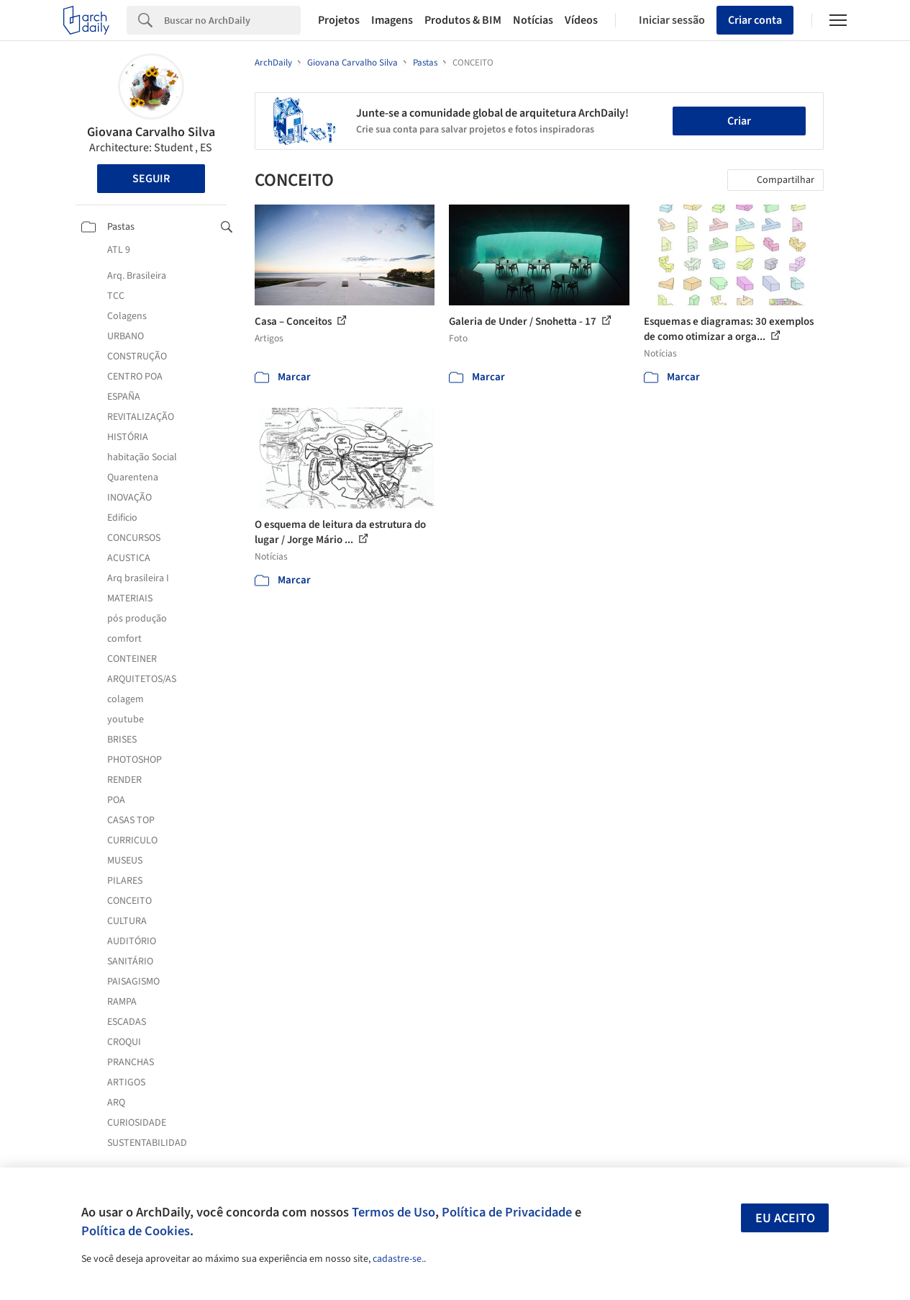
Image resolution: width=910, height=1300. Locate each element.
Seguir (151, 179)
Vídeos (581, 20)
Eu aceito (785, 1218)
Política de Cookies (135, 1230)
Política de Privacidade (507, 1212)
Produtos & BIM (462, 20)
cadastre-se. (398, 1259)
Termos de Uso (393, 1212)
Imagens (392, 20)
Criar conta (755, 20)
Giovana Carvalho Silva (151, 132)
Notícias (533, 20)
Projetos (339, 20)
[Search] (232, 20)
